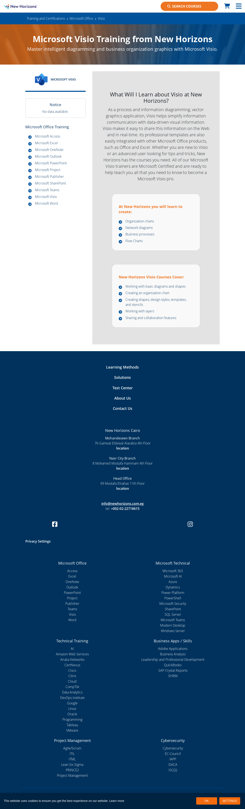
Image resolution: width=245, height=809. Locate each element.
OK (207, 801)
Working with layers (139, 311)
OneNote (72, 581)
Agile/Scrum (72, 748)
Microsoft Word (46, 203)
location (122, 448)
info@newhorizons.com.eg (122, 503)
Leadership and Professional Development (172, 659)
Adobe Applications (172, 648)
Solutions (122, 377)
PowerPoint (72, 592)
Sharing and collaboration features (150, 318)
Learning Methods (122, 367)
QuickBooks (173, 665)
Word (72, 620)
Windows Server (173, 631)
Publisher (72, 603)
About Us (122, 398)
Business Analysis (173, 654)
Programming (72, 719)
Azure (173, 581)
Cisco (72, 670)
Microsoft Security (172, 603)
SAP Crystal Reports (172, 670)
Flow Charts (134, 241)
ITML (72, 759)
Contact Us (122, 408)
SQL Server (173, 614)
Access (72, 571)
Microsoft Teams (47, 190)
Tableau (72, 725)
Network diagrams (139, 227)
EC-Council (173, 753)
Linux (72, 708)
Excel (72, 576)
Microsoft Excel (46, 143)
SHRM (173, 676)
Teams (72, 609)
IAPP (172, 759)
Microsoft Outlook (48, 156)
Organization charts (139, 221)
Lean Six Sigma (72, 764)
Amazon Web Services (72, 654)
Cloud (72, 681)
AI (72, 648)
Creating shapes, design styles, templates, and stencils (155, 302)
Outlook (72, 587)
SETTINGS (229, 801)
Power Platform (172, 592)
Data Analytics (72, 692)
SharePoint (173, 609)
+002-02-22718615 (125, 508)
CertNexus (72, 665)
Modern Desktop (172, 625)
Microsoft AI (173, 576)
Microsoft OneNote (49, 149)
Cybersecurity (173, 748)
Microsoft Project (47, 170)
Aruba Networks (72, 659)
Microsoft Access (47, 136)
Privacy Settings (38, 541)
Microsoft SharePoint (50, 183)
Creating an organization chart (147, 293)
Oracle (72, 714)
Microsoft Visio (46, 196)
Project (72, 598)
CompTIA (72, 686)
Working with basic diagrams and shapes (155, 286)
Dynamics (173, 587)
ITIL (72, 753)
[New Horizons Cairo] (30, 6)
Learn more (116, 801)
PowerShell (172, 598)
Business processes (139, 234)
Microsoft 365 (172, 571)
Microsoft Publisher (49, 176)
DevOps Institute (72, 697)
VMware (72, 730)
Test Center (122, 387)
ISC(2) (173, 770)
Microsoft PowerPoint (51, 163)
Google (72, 703)
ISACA (172, 764)
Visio (72, 614)
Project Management (72, 775)
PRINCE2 (72, 770)
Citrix (72, 676)
